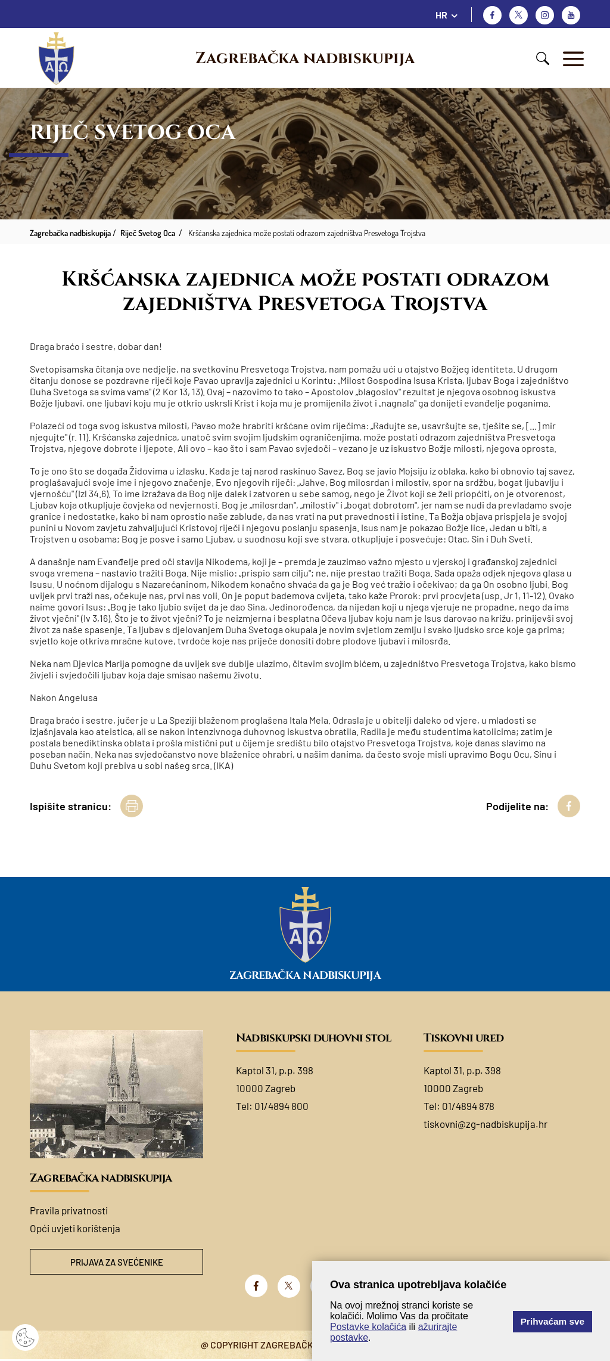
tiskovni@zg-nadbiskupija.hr (485, 1124)
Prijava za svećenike (117, 1262)
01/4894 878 (468, 1106)
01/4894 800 (281, 1106)
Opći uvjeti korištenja (75, 1228)
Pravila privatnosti (69, 1210)
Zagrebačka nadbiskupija (305, 58)
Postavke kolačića (368, 1327)
